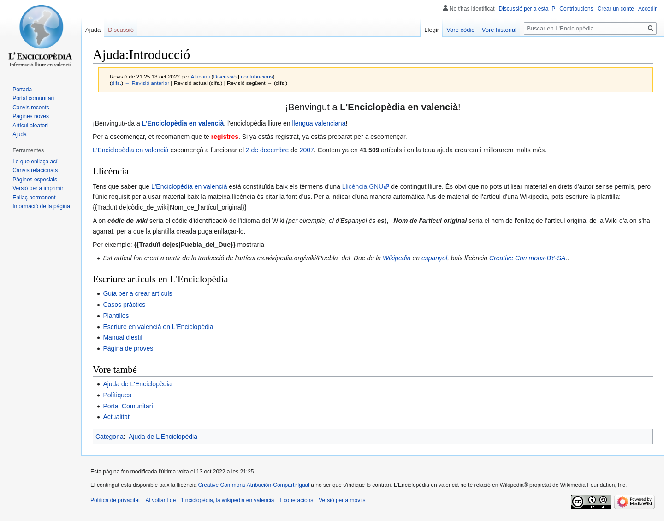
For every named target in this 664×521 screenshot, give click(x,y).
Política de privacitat (115, 500)
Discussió (224, 76)
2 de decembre (267, 150)
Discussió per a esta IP (527, 9)
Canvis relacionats (35, 170)
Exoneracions (297, 500)
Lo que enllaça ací (34, 161)
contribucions (257, 76)
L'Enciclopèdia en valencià (183, 123)
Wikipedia (397, 258)
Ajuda (93, 29)
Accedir (647, 9)
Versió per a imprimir (37, 188)
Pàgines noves (30, 116)
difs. (117, 83)
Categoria (109, 436)
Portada (22, 89)
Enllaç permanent (33, 197)
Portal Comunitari (128, 406)
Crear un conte (616, 9)
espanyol (434, 258)
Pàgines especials (34, 179)
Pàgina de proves (128, 348)
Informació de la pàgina (41, 206)
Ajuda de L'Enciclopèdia (137, 384)
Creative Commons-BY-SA (527, 258)
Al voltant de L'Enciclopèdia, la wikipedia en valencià (209, 500)
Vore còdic (460, 29)
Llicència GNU (362, 186)
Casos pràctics (124, 304)
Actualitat (116, 416)
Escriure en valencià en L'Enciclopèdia (158, 326)
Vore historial (499, 29)
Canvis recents (30, 107)
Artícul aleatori (30, 125)
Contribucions (576, 9)
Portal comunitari (33, 98)
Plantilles (116, 315)
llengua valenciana (318, 123)
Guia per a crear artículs (137, 293)
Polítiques (117, 395)
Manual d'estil (122, 337)
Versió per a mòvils (342, 500)
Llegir (431, 29)
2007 (307, 150)
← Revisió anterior (147, 83)
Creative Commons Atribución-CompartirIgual (253, 485)
